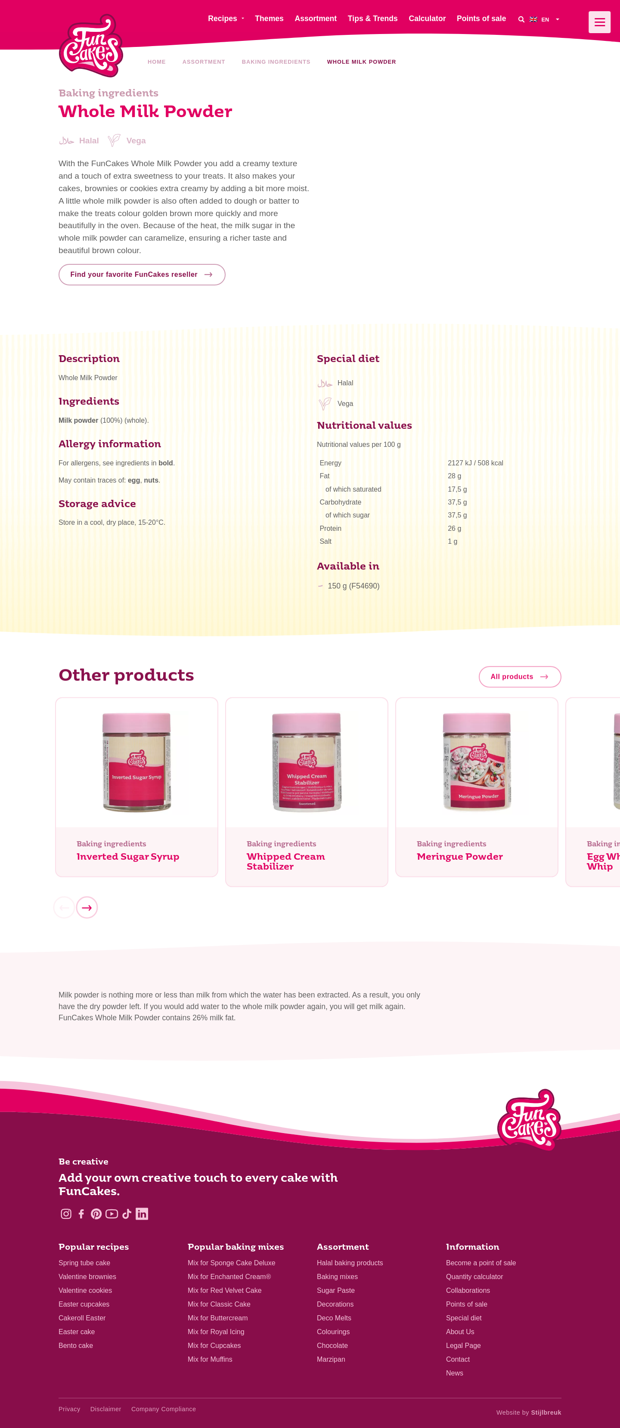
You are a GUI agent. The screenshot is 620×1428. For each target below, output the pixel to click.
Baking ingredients (276, 62)
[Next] (86, 910)
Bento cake (76, 1345)
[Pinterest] (96, 1213)
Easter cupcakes (84, 1304)
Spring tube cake (84, 1263)
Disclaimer (105, 1409)
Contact (458, 1359)
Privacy (70, 1409)
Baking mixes (337, 1276)
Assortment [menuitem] (315, 18)
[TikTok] (126, 1213)
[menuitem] (545, 19)
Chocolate (332, 1345)
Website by (528, 1412)
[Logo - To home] (529, 1122)
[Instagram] (66, 1213)
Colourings (333, 1331)
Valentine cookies (85, 1290)
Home (157, 62)
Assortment (204, 62)
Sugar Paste (336, 1290)
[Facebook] (81, 1213)
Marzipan (331, 1359)
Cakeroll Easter (82, 1318)
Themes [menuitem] (269, 18)
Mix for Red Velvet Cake (225, 1290)
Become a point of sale (481, 1263)
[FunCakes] (91, 46)
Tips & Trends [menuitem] (373, 18)
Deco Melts (334, 1318)
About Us (460, 1331)
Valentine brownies (87, 1276)
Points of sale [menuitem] (481, 18)
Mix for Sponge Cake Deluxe (232, 1263)
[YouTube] (111, 1213)
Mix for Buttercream (218, 1318)
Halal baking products (350, 1263)
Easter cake (77, 1331)
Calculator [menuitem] (427, 18)
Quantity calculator (474, 1276)
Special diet (464, 1318)
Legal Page (463, 1345)
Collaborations (468, 1290)
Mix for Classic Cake (219, 1304)
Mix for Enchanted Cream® (229, 1276)
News (454, 1373)
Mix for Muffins (210, 1359)
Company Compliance (163, 1409)
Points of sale (466, 1304)
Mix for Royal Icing (216, 1331)
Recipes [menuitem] (222, 18)
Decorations (335, 1304)
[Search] (521, 19)
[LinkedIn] (141, 1213)
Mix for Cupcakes (214, 1345)
